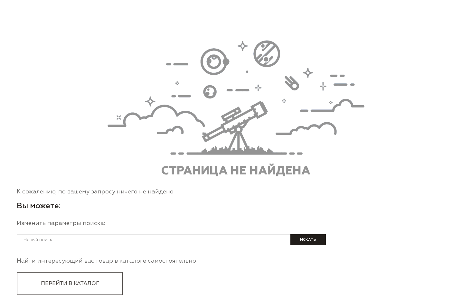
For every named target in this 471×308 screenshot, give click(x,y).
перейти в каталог (70, 283)
